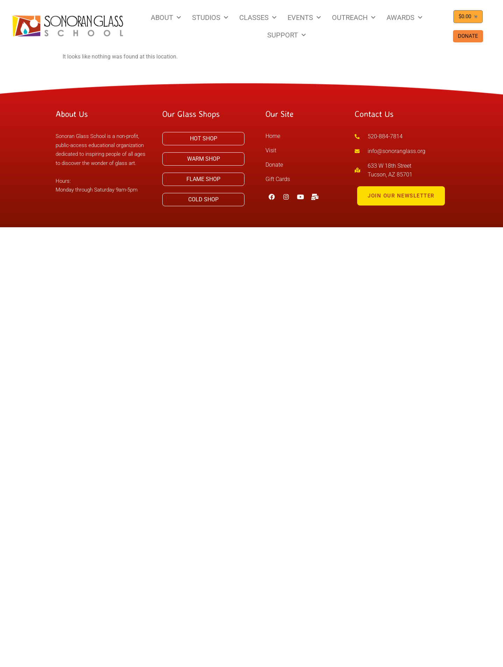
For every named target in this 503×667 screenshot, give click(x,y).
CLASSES (257, 17)
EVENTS (304, 17)
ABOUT (166, 17)
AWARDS (404, 17)
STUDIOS (210, 17)
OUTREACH (353, 17)
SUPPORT (286, 35)
